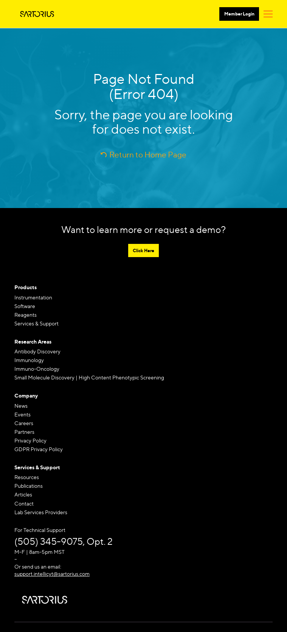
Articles (23, 494)
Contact (24, 503)
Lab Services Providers (40, 512)
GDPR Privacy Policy (38, 449)
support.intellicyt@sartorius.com (52, 573)
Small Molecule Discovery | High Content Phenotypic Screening (89, 377)
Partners (24, 432)
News (21, 405)
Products (25, 287)
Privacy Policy (30, 440)
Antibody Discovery (37, 351)
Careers (23, 423)
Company (26, 395)
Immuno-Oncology (36, 368)
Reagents (25, 314)
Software (24, 306)
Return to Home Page (147, 154)
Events (22, 414)
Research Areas (32, 341)
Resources (26, 477)
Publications (28, 485)
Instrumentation (33, 297)
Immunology (29, 360)
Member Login (239, 14)
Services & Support (36, 323)
